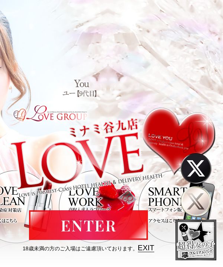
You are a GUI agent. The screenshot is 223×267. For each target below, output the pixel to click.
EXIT (146, 248)
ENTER (88, 225)
